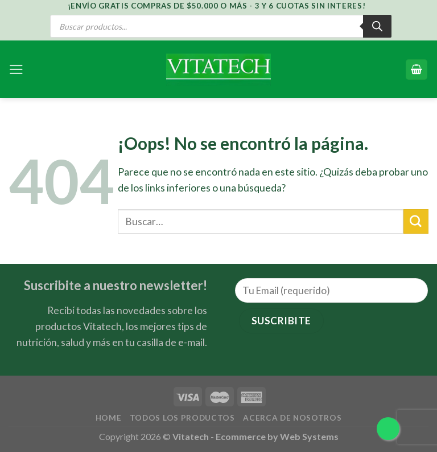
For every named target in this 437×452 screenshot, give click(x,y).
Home (109, 417)
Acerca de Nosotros (292, 417)
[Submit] (415, 221)
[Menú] (16, 69)
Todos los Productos (182, 417)
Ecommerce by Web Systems (277, 436)
